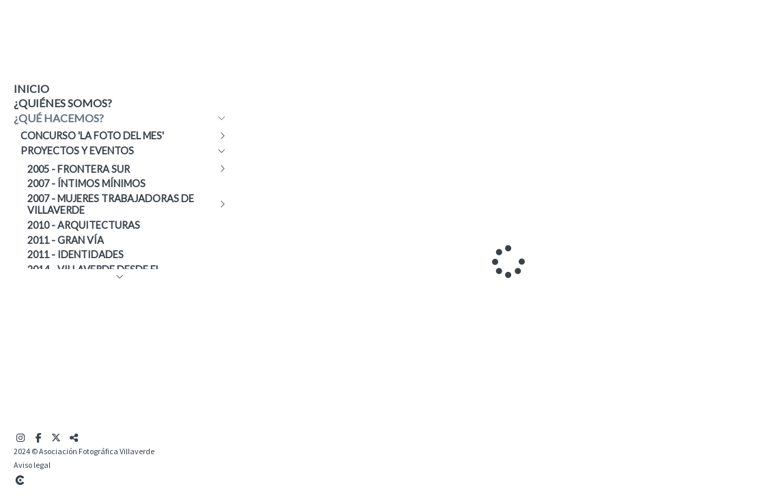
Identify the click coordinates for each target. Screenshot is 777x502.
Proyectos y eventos (77, 150)
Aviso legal (32, 465)
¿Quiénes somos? (63, 102)
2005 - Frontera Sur (78, 169)
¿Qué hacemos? (59, 117)
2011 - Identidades (75, 254)
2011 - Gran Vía (65, 240)
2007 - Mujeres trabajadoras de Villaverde (110, 205)
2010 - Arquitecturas (83, 225)
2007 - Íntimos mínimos (86, 183)
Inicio (31, 88)
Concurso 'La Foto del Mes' (92, 135)
